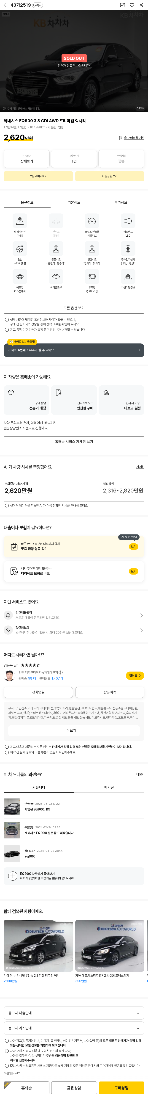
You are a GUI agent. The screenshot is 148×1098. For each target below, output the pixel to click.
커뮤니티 (38, 787)
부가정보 (121, 202)
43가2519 (27, 5)
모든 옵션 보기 (74, 308)
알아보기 (74, 546)
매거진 (109, 787)
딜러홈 (133, 676)
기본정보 (74, 202)
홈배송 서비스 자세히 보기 (74, 442)
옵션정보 (27, 202)
